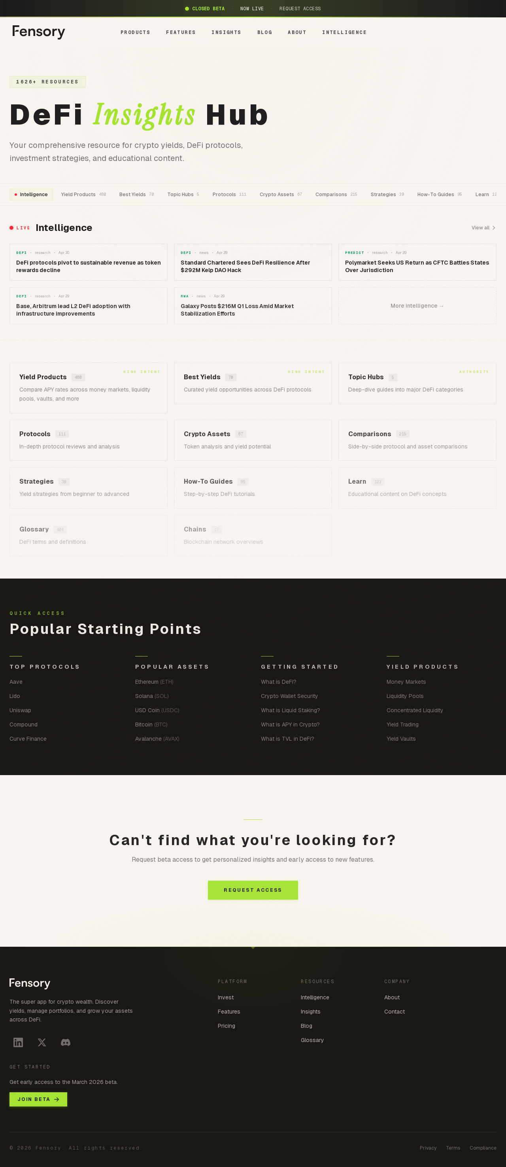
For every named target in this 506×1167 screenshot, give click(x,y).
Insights (311, 1011)
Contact (394, 1011)
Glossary (312, 1040)
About (392, 997)
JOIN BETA (38, 1099)
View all (484, 228)
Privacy (428, 1148)
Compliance (483, 1148)
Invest (226, 997)
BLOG (264, 32)
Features (229, 1011)
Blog (306, 1025)
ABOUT (297, 32)
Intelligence (315, 997)
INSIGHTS (226, 32)
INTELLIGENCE (344, 32)
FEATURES (181, 32)
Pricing (226, 1025)
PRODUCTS (135, 32)
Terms (453, 1148)
